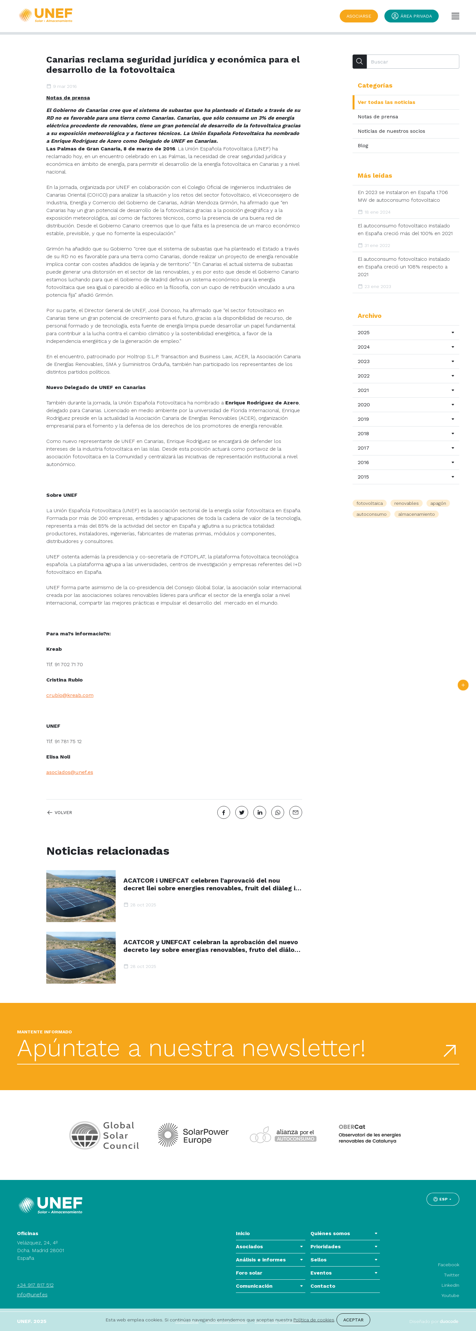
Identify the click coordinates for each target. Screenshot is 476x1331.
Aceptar (353, 1319)
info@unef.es (32, 1295)
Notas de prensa (68, 98)
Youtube (450, 1295)
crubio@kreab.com (70, 695)
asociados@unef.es (69, 772)
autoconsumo (371, 514)
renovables (406, 503)
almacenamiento (416, 514)
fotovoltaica (369, 503)
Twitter (451, 1274)
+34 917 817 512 (35, 1285)
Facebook (448, 1264)
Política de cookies (313, 1319)
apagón (438, 503)
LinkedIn (450, 1285)
